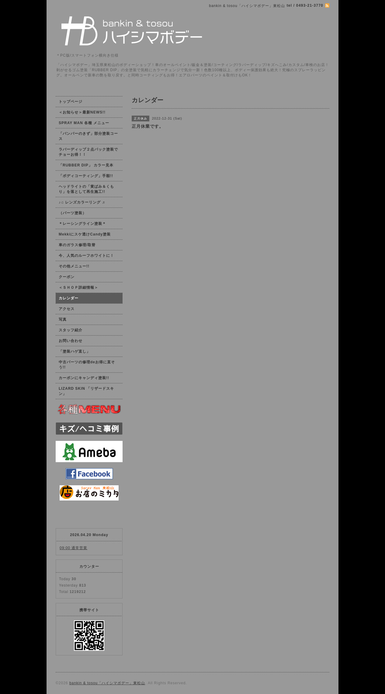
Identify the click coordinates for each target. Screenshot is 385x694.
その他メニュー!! (74, 266)
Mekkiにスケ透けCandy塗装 (85, 234)
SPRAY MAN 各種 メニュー (84, 123)
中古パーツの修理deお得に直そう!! (87, 364)
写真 (63, 319)
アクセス (67, 309)
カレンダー (68, 298)
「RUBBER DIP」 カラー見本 (86, 165)
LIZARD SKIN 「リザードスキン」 (86, 391)
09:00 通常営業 (73, 548)
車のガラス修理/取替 (77, 245)
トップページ (70, 101)
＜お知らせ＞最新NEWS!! (82, 112)
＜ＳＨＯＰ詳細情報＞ (78, 287)
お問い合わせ (70, 341)
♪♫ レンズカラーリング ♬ (82, 202)
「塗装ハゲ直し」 (74, 351)
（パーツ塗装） (72, 213)
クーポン (67, 277)
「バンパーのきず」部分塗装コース (88, 136)
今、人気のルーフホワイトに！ (86, 255)
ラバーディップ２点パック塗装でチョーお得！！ (88, 152)
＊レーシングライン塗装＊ (82, 223)
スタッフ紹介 (70, 330)
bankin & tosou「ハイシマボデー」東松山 (107, 683)
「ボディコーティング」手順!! (86, 176)
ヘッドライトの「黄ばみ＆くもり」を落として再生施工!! (86, 189)
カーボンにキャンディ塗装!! (84, 378)
